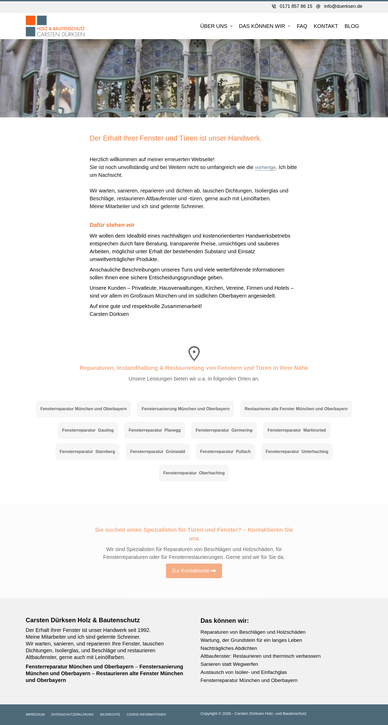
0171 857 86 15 (296, 6)
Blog (351, 26)
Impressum (35, 714)
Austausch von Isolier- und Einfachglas (246, 671)
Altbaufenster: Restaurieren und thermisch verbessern (263, 655)
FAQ (302, 26)
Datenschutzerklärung (72, 714)
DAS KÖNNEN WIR (266, 26)
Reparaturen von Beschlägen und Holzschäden (255, 632)
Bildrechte (110, 714)
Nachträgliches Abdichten (230, 647)
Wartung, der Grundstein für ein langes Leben (253, 640)
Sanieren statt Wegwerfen (231, 663)
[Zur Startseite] (55, 26)
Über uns (217, 26)
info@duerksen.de (343, 6)
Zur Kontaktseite (191, 573)
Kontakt (326, 26)
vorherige (266, 167)
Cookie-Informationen (146, 714)
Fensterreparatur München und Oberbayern (251, 679)
